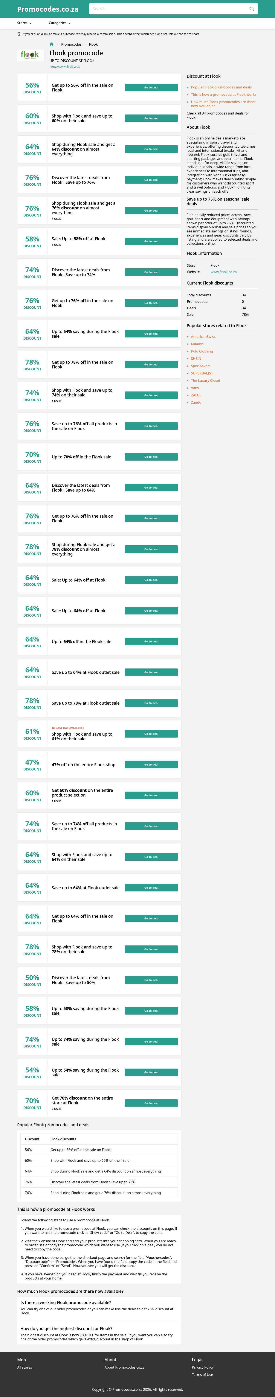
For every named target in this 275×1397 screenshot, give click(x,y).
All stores (24, 1367)
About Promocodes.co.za (125, 1367)
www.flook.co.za (224, 272)
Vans (195, 387)
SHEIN (196, 358)
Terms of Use (202, 1374)
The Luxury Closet (205, 380)
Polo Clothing (202, 351)
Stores (25, 22)
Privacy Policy (203, 1367)
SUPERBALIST (202, 373)
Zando (196, 402)
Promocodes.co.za (48, 9)
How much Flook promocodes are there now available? (223, 103)
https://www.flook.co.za (64, 66)
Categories (60, 22)
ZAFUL (196, 395)
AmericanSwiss (203, 336)
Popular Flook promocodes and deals (221, 87)
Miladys (197, 344)
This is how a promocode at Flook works (223, 94)
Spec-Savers (201, 366)
